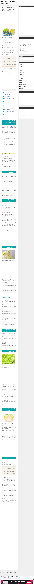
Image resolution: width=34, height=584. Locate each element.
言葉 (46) (21, 82)
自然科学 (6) (21, 80)
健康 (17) (21, 70)
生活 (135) (21, 78)
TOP (7, 576)
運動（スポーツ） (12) (23, 86)
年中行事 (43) (22, 76)
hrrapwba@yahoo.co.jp (26, 51)
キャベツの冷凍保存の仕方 (8, 109)
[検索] (26, 59)
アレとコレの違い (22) (23, 66)
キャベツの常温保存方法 (7, 96)
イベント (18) (22, 68)
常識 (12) (21, 74)
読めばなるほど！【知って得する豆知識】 (8, 2)
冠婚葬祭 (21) (22, 72)
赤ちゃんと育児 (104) (23, 84)
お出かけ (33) (22, 64)
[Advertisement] (9, 21)
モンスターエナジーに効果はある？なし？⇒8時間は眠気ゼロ (14, 572)
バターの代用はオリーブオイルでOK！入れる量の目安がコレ (5, 572)
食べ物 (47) (21, 88)
